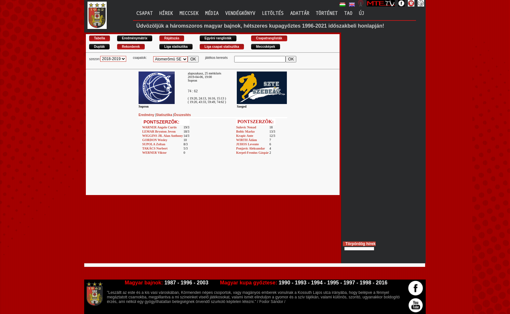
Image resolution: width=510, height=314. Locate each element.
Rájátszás (171, 38)
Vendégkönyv (240, 13)
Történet (327, 13)
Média (212, 13)
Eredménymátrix (134, 38)
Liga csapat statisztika (222, 46)
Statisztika (164, 115)
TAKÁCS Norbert (155, 148)
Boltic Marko (245, 131)
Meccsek (188, 13)
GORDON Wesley (154, 140)
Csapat (144, 13)
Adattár (299, 13)
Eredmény (147, 115)
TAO (348, 13)
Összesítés (182, 115)
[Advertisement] (212, 180)
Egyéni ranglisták (218, 38)
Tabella (99, 38)
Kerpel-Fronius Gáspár (252, 152)
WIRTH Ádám (246, 140)
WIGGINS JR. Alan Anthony (162, 135)
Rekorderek (131, 46)
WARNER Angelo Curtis (159, 127)
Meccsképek (265, 46)
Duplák (99, 46)
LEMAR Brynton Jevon (159, 131)
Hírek (166, 13)
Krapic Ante (244, 135)
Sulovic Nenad (246, 127)
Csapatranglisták (269, 38)
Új (361, 13)
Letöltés (273, 13)
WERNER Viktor (154, 152)
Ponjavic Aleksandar (250, 148)
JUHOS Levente (247, 144)
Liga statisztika (176, 46)
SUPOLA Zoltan (153, 144)
